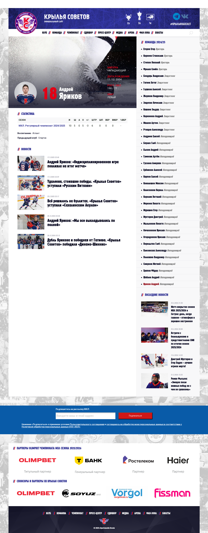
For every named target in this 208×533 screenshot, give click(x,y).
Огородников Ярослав (161, 237)
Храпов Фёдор (157, 270)
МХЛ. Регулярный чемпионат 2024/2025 (42, 125)
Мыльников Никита (160, 223)
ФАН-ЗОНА (151, 513)
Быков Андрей (158, 149)
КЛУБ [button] (44, 32)
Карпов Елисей (158, 176)
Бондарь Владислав (159, 75)
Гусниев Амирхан (159, 163)
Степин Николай (156, 62)
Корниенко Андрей (158, 116)
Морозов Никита (159, 203)
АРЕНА (137, 513)
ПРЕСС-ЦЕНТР (95, 513)
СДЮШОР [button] (88, 32)
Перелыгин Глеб (158, 243)
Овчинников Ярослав (161, 230)
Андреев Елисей (158, 136)
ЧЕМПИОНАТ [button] (73, 32)
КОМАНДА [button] (57, 32)
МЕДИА (125, 513)
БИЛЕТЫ (166, 513)
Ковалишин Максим (160, 183)
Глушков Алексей (157, 89)
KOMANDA (61, 513)
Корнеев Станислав (157, 55)
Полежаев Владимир (161, 257)
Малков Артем (156, 122)
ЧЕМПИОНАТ (77, 513)
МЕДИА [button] (119, 32)
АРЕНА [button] (131, 32)
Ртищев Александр (158, 129)
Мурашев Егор (157, 210)
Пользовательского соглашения (87, 424)
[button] (191, 32)
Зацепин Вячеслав (158, 102)
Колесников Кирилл (160, 190)
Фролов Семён (155, 69)
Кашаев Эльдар (156, 109)
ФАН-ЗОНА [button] (144, 32)
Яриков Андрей (158, 284)
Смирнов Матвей (159, 263)
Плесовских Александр (162, 250)
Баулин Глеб (156, 143)
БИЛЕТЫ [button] (159, 32)
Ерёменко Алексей (160, 169)
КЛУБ (48, 513)
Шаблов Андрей (158, 277)
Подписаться (135, 416)
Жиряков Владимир (159, 96)
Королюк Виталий (159, 196)
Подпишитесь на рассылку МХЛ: (73, 409)
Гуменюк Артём (158, 156)
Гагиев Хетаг (155, 82)
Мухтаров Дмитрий (160, 216)
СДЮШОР (112, 513)
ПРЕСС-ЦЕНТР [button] (104, 32)
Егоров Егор (153, 49)
